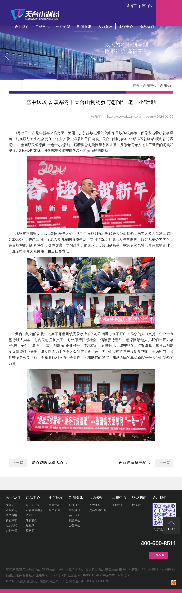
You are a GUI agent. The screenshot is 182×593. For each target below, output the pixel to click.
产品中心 (42, 26)
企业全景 (11, 530)
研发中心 (54, 505)
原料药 (30, 530)
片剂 (29, 515)
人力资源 (105, 26)
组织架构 (11, 525)
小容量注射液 (34, 510)
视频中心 (74, 520)
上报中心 (126, 26)
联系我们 (147, 26)
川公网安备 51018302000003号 (85, 581)
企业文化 (11, 510)
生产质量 (54, 510)
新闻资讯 (84, 26)
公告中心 (74, 525)
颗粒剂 (30, 525)
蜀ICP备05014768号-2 (112, 575)
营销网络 (11, 515)
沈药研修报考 (97, 510)
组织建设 (74, 510)
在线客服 (158, 555)
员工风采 (74, 515)
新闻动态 (74, 505)
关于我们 (21, 26)
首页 (131, 6)
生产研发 (63, 26)
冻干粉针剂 (33, 505)
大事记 (10, 505)
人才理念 (94, 505)
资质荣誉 (11, 520)
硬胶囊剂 (31, 520)
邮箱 (148, 6)
